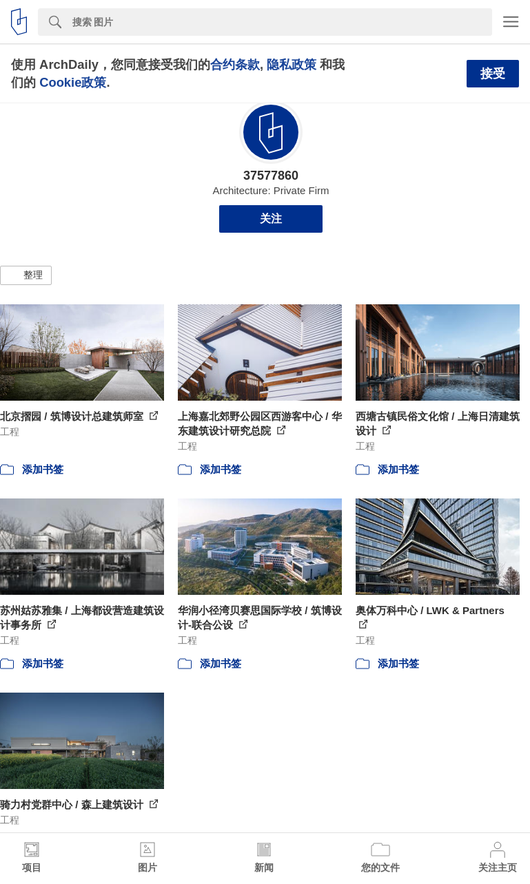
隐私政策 (291, 64)
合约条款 (235, 64)
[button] (26, 275)
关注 (271, 218)
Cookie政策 (72, 82)
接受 (492, 74)
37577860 (270, 175)
